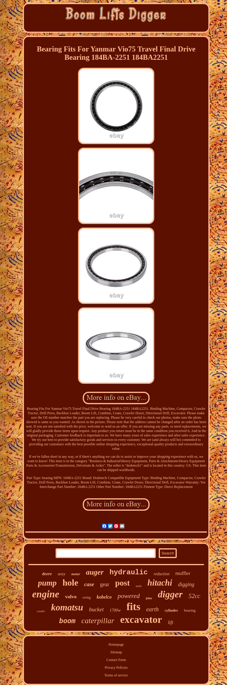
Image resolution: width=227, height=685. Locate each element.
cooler (41, 611)
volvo (71, 596)
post (122, 582)
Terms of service (116, 675)
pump (47, 582)
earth (152, 609)
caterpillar (97, 620)
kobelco (104, 596)
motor (75, 574)
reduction (161, 574)
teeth (138, 586)
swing (86, 597)
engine (45, 594)
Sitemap (116, 652)
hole (70, 582)
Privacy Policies (116, 667)
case (89, 584)
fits (133, 607)
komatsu (67, 607)
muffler (182, 573)
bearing (189, 610)
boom (67, 621)
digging (186, 584)
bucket (96, 609)
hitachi (159, 582)
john (149, 598)
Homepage (116, 644)
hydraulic (128, 572)
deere (47, 573)
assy (61, 573)
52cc (194, 595)
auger (95, 572)
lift (170, 622)
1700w (115, 610)
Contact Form (116, 660)
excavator (141, 619)
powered (129, 595)
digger (170, 594)
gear (104, 584)
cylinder (171, 610)
